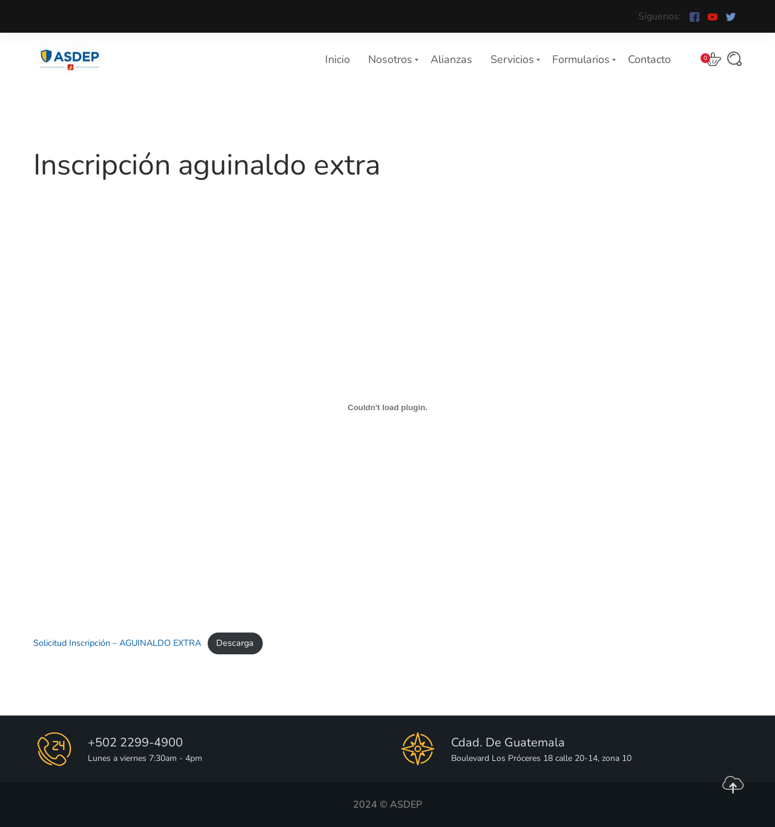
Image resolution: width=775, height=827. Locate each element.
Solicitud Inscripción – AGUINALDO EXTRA (117, 643)
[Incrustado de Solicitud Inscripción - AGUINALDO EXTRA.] (387, 408)
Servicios (512, 59)
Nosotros (390, 59)
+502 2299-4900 (135, 742)
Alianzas (451, 59)
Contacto (649, 59)
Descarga (235, 643)
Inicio (337, 59)
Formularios (581, 59)
